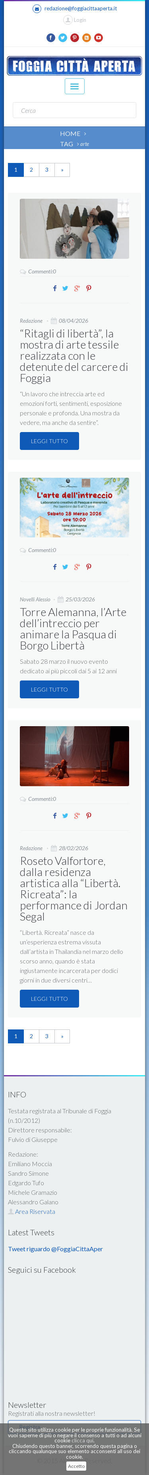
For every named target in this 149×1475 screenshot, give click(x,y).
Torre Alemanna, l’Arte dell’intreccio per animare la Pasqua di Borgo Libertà (73, 628)
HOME (70, 133)
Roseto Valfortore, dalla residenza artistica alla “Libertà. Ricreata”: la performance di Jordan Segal (74, 888)
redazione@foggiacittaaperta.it (75, 8)
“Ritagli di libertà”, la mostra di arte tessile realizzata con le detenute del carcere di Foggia (74, 355)
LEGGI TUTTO (49, 441)
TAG (66, 143)
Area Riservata (31, 1211)
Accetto (76, 1466)
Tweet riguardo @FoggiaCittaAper (55, 1248)
